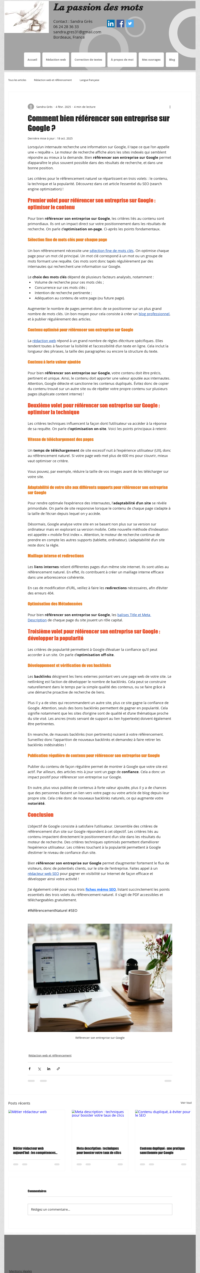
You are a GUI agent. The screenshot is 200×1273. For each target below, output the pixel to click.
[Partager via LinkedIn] (49, 1069)
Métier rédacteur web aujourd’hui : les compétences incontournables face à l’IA (34, 1150)
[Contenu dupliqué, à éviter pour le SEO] (163, 1126)
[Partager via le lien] (58, 1069)
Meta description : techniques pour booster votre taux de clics (99, 1150)
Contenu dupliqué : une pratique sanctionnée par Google (162, 1150)
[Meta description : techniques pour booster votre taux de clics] (100, 1126)
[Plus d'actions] (170, 106)
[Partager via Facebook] (29, 1069)
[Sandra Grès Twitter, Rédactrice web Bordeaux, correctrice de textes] (130, 23)
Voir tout (186, 1102)
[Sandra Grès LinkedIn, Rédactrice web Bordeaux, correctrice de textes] (111, 23)
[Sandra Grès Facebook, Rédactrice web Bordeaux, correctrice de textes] (120, 23)
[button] (88, 59)
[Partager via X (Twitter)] (39, 1069)
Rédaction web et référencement (53, 80)
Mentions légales (20, 1271)
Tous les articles (17, 80)
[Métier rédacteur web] (36, 1126)
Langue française (89, 80)
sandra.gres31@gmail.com (77, 32)
